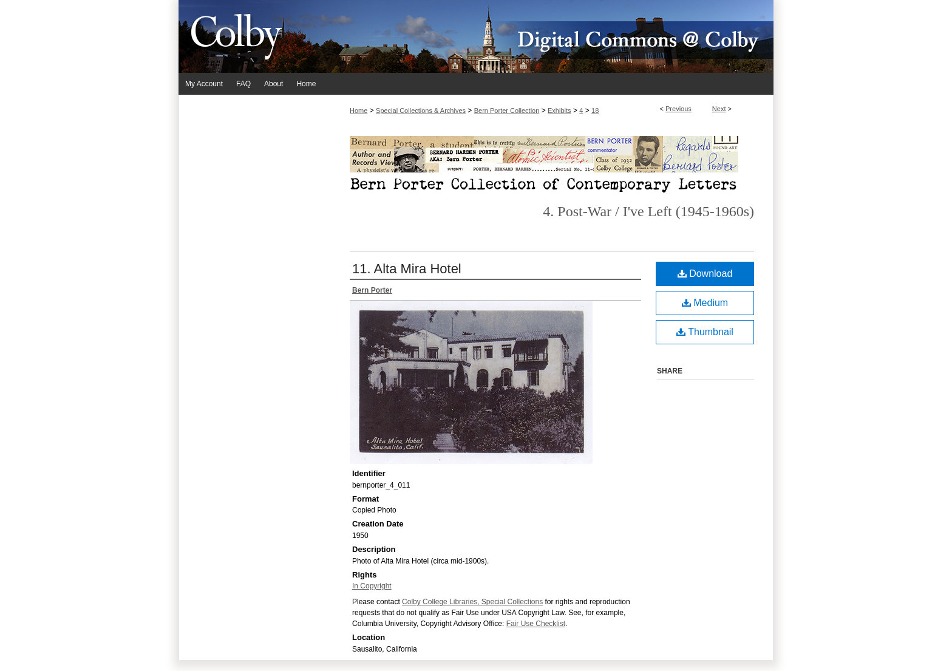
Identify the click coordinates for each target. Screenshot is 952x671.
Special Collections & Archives (421, 110)
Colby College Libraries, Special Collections (472, 602)
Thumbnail (704, 332)
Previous (678, 108)
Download (705, 273)
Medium (705, 303)
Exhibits (559, 110)
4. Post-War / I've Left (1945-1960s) (648, 211)
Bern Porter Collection (507, 110)
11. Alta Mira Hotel (406, 268)
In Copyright (372, 586)
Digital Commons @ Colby (548, 36)
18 (595, 110)
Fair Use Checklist (535, 623)
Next (719, 108)
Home (358, 110)
